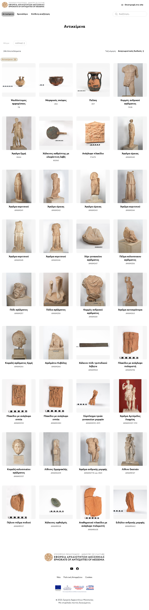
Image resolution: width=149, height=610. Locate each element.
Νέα (58, 577)
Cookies (88, 577)
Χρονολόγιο (22, 14)
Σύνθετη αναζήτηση (40, 14)
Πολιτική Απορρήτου (72, 577)
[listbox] (20, 43)
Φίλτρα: (6, 43)
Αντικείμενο (9, 59)
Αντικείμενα (8, 14)
